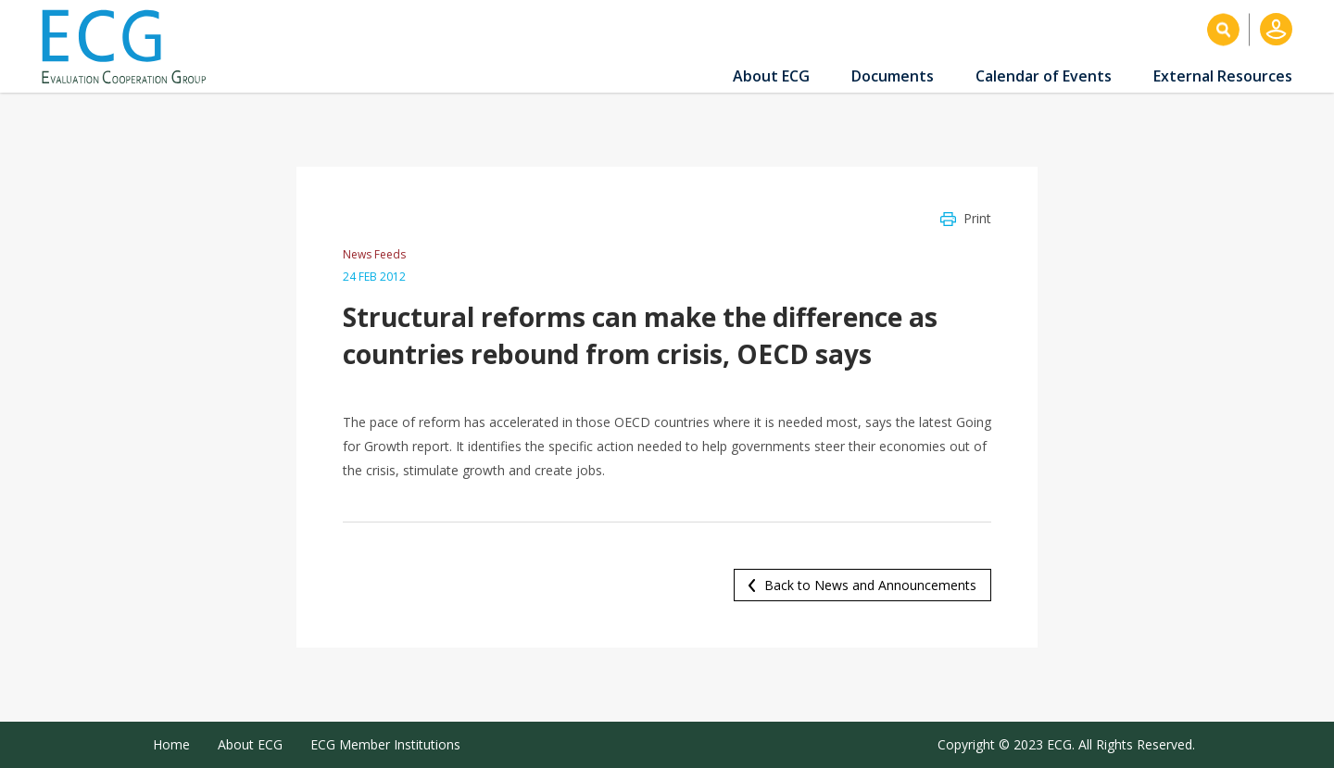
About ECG (771, 76)
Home (171, 744)
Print (977, 218)
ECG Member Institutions (385, 744)
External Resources (1222, 76)
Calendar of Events (1043, 76)
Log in (1276, 29)
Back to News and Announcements (870, 585)
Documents (892, 76)
